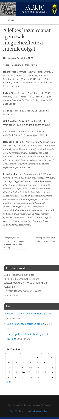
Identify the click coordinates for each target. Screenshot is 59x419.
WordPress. (44, 411)
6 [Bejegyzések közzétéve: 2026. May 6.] (23, 362)
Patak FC (13, 411)
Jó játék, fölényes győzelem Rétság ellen (29, 313)
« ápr (8, 381)
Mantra (33, 411)
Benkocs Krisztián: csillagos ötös (24, 323)
